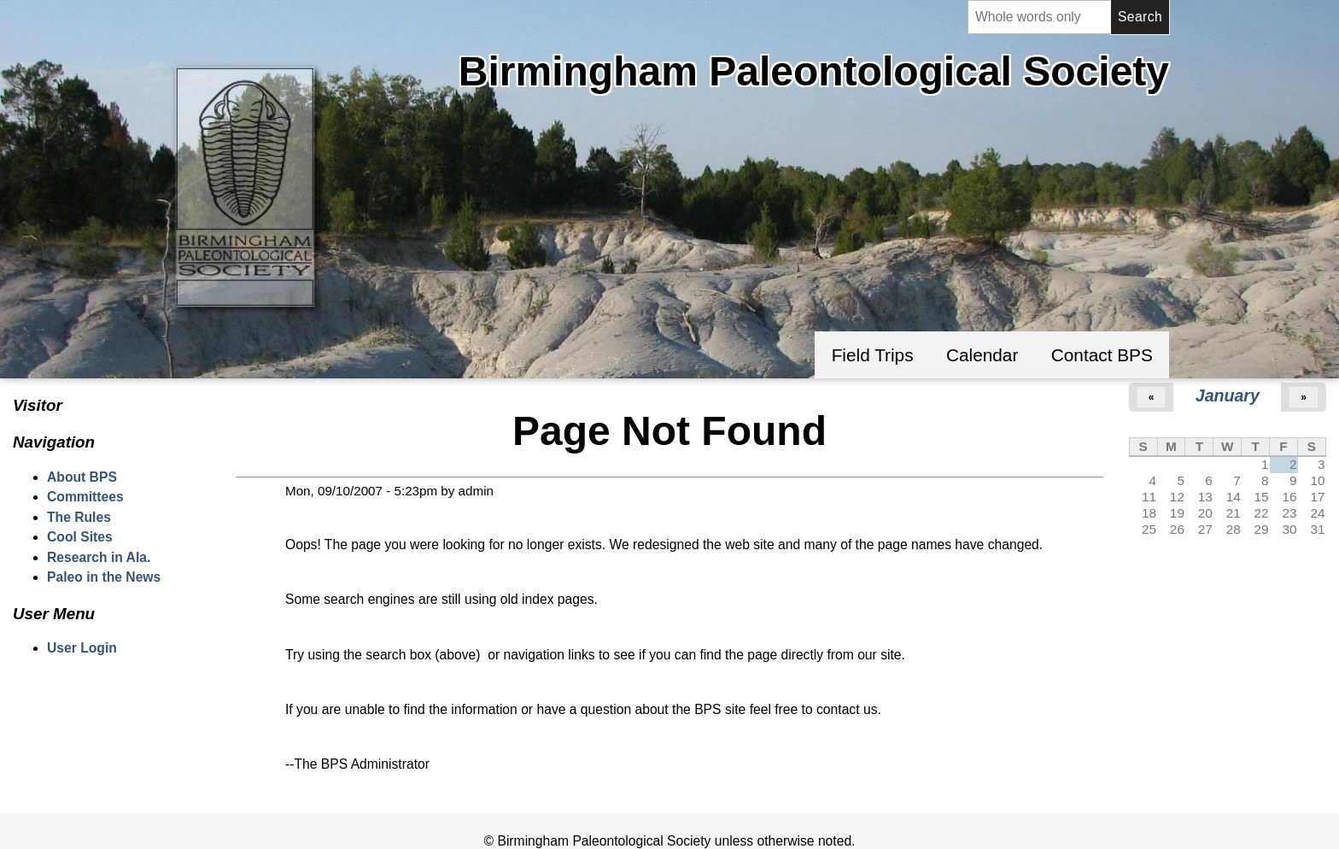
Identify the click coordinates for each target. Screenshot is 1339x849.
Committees (85, 496)
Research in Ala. (98, 557)
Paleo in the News (104, 577)
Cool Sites (80, 537)
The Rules (79, 517)
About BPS (82, 477)
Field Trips (873, 355)
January (1228, 395)
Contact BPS (1102, 355)
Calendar (982, 355)
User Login (82, 648)
